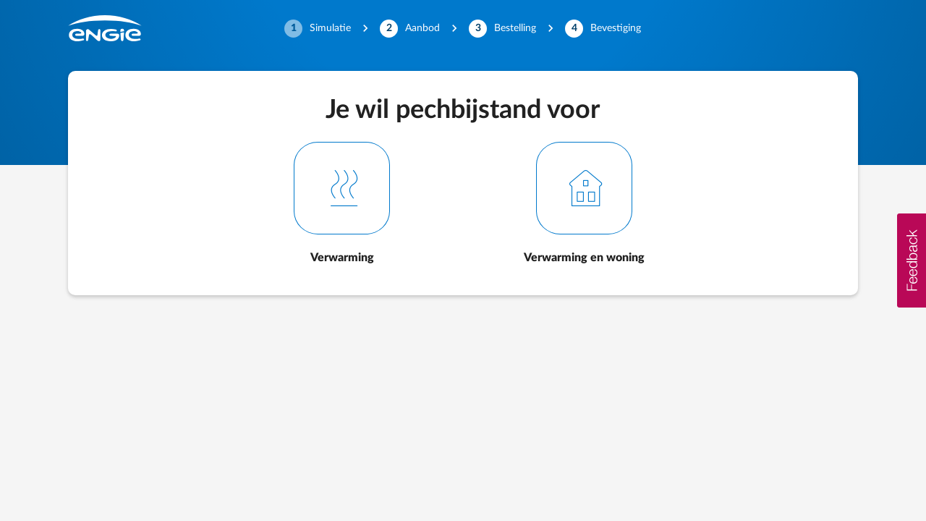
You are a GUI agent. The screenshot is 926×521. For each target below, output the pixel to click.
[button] (911, 260)
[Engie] (105, 28)
